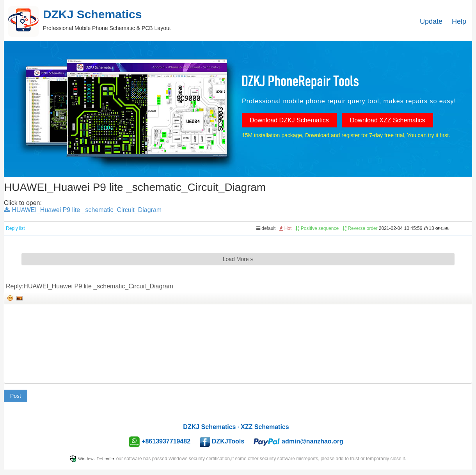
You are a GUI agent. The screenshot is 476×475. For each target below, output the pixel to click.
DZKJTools (228, 441)
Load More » (238, 259)
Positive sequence (317, 228)
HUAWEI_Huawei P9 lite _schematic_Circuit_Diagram (83, 210)
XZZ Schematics (265, 427)
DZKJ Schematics (209, 427)
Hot (285, 228)
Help (459, 21)
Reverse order (360, 228)
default (265, 228)
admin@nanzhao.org (312, 441)
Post (15, 396)
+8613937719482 (166, 441)
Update (431, 21)
